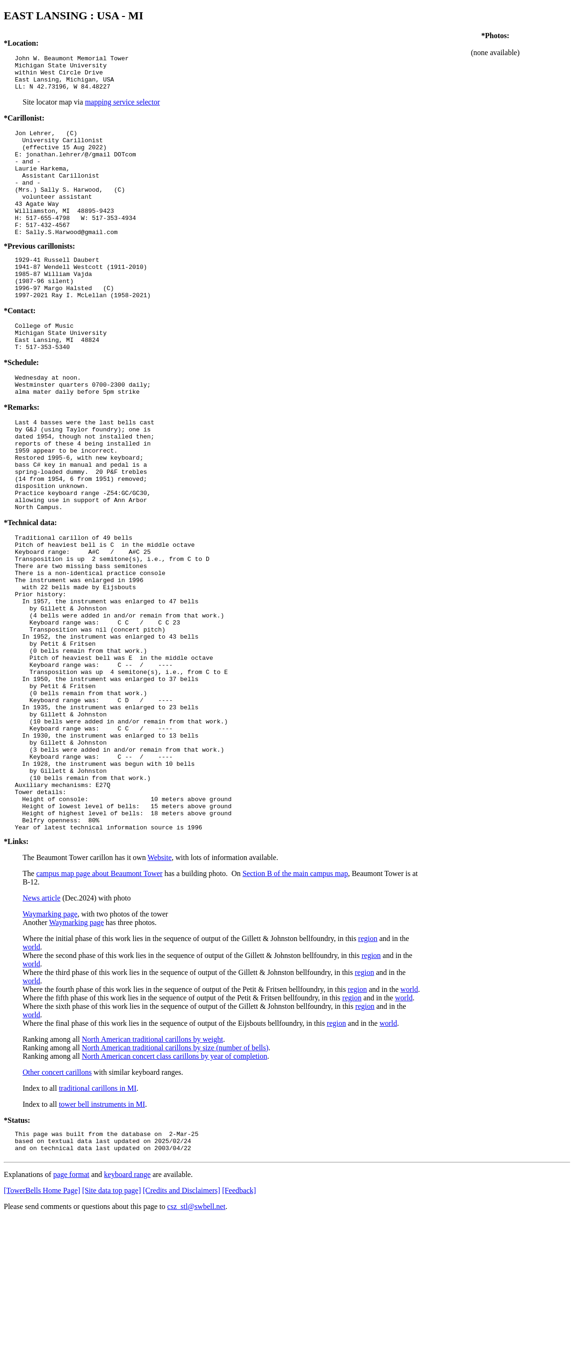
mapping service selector (122, 109)
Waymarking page (50, 1038)
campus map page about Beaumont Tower (99, 998)
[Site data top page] (111, 1319)
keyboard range (127, 1303)
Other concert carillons (57, 1197)
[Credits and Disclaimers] (181, 1319)
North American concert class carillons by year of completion (174, 1181)
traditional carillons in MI (98, 1213)
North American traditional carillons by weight (152, 1164)
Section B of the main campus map (295, 998)
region (368, 1063)
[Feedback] (239, 1319)
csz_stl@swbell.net (196, 1335)
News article (41, 1022)
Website (159, 982)
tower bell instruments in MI (102, 1229)
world (31, 1071)
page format (71, 1303)
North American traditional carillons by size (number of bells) (175, 1172)
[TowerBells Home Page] (42, 1319)
